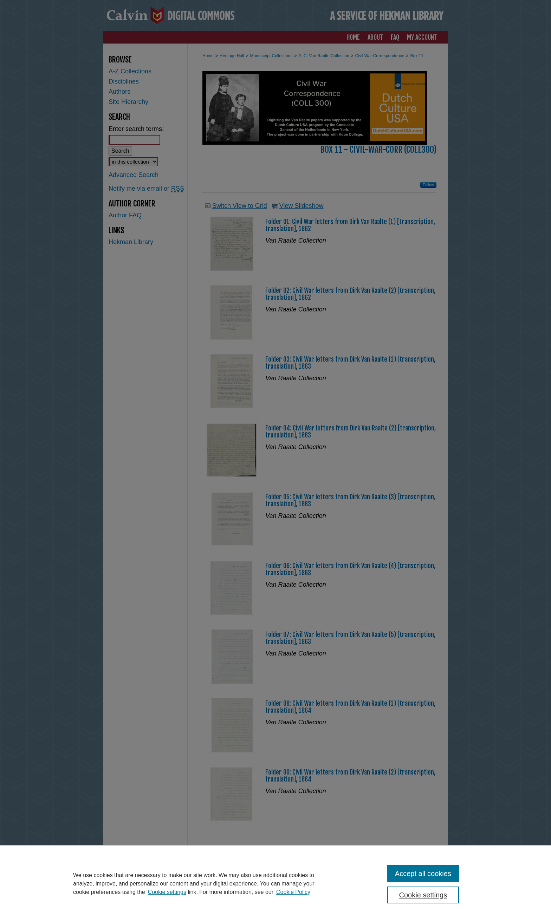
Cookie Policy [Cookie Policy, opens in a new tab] (293, 892)
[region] (275, 883)
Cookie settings (167, 892)
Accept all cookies (423, 873)
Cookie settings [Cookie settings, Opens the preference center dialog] (423, 895)
